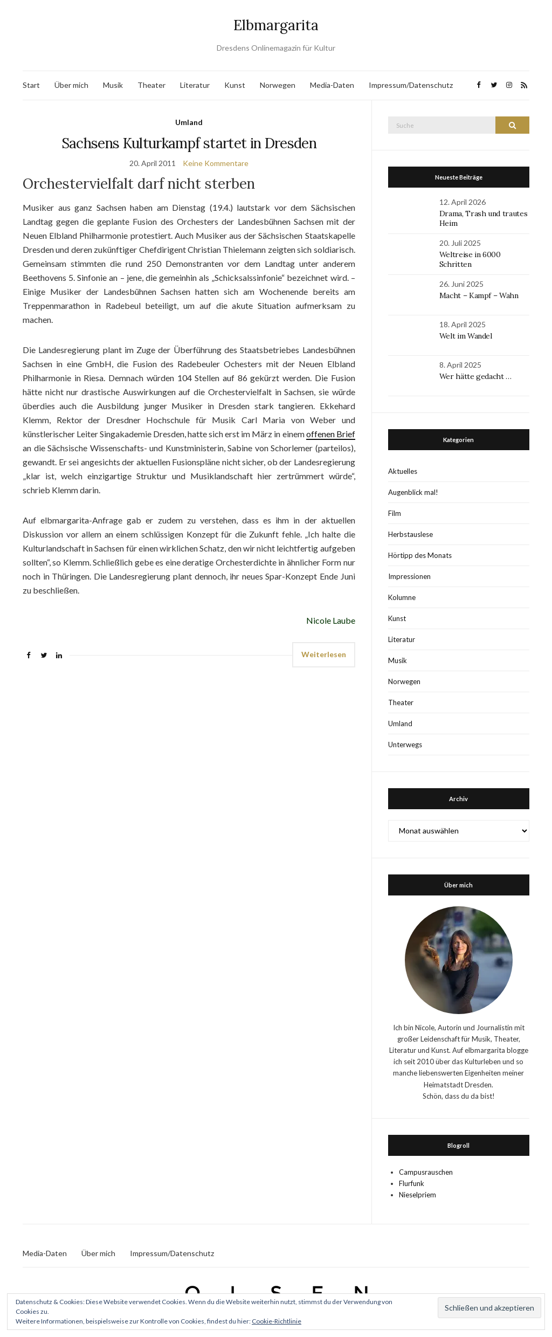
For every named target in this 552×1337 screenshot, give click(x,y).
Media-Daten (332, 84)
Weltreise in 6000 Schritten (470, 259)
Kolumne (402, 597)
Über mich (71, 84)
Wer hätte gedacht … (475, 376)
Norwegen (277, 84)
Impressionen (409, 576)
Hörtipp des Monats (420, 555)
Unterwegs (405, 744)
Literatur (195, 84)
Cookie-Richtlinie (276, 1321)
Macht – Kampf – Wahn (479, 295)
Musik (113, 84)
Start (31, 84)
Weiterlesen (323, 654)
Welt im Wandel (466, 336)
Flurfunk (411, 1183)
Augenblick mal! (413, 492)
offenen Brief (330, 434)
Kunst (234, 84)
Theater (151, 84)
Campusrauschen (426, 1172)
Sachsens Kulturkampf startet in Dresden (189, 143)
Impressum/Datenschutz (411, 84)
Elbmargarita (276, 25)
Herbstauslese (410, 534)
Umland (189, 122)
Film (394, 513)
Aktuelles (402, 471)
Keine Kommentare (216, 163)
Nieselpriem (417, 1194)
